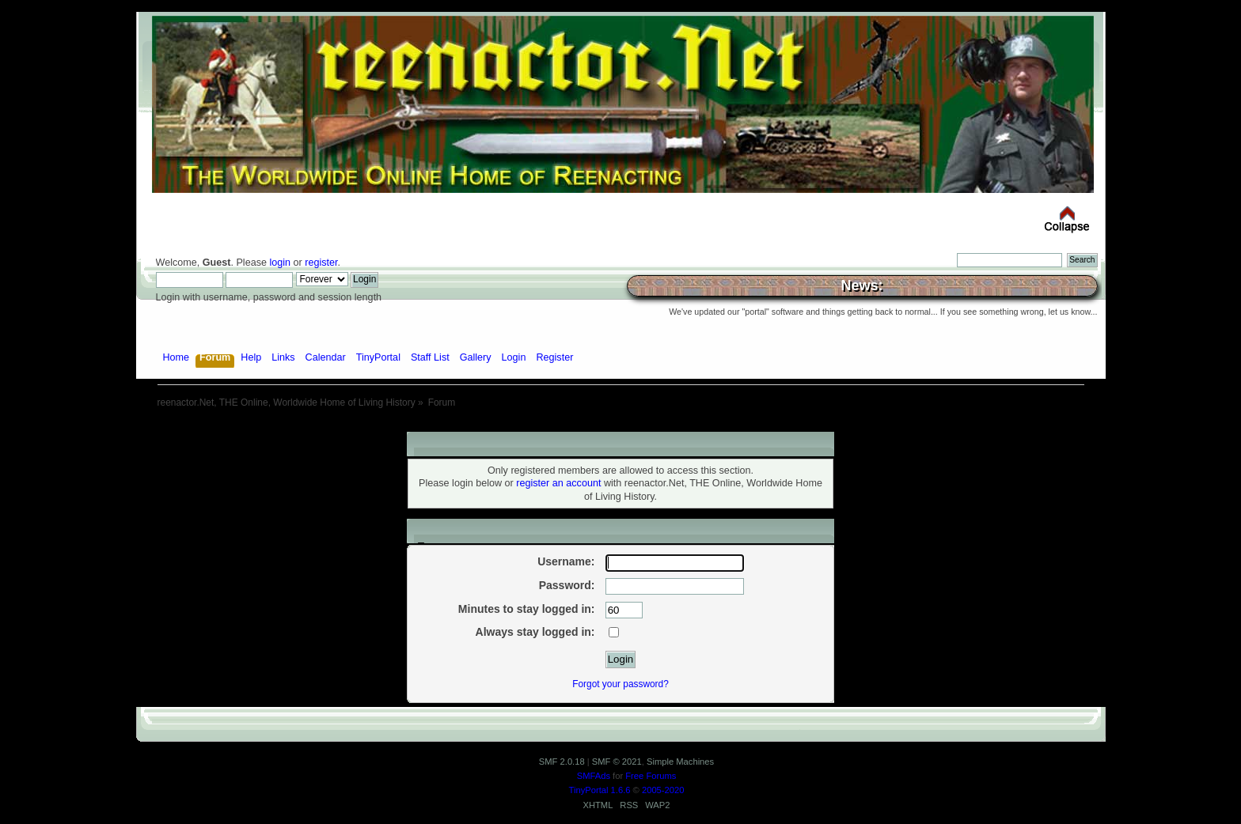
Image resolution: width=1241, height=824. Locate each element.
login (279, 262)
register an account (558, 483)
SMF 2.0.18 (562, 761)
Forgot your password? (620, 684)
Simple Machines (680, 761)
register (321, 262)
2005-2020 (663, 790)
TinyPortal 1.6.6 (600, 790)
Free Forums (650, 776)
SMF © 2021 (617, 761)
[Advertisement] (620, 426)
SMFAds (593, 776)
